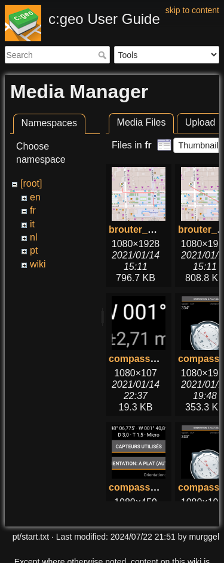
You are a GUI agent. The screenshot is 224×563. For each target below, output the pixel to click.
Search (103, 55)
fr (33, 210)
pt (34, 250)
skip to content (192, 10)
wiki (38, 264)
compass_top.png (150, 487)
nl (33, 237)
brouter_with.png (148, 229)
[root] (31, 183)
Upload (200, 122)
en (35, 197)
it (32, 224)
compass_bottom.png (158, 359)
